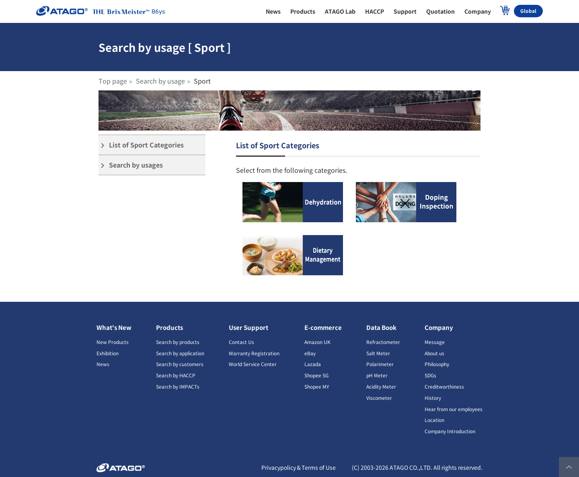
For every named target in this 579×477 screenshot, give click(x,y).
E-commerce (323, 327)
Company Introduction (450, 431)
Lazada (312, 363)
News (102, 363)
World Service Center (253, 363)
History (433, 397)
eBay (310, 353)
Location (434, 419)
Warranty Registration (254, 353)
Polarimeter (380, 363)
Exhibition (107, 353)
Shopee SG (316, 375)
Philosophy (437, 363)
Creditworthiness (444, 386)
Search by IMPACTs (177, 386)
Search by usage (160, 81)
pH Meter (377, 375)
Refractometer (383, 341)
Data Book (381, 327)
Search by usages (131, 165)
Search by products (177, 341)
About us (434, 353)
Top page (113, 81)
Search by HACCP (175, 375)
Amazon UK (317, 341)
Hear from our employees (453, 408)
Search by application (180, 353)
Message (435, 341)
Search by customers (179, 363)
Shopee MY (316, 386)
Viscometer (379, 397)
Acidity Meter (381, 386)
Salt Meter (378, 353)
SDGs (430, 375)
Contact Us (241, 341)
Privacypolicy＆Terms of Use (298, 467)
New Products (112, 341)
